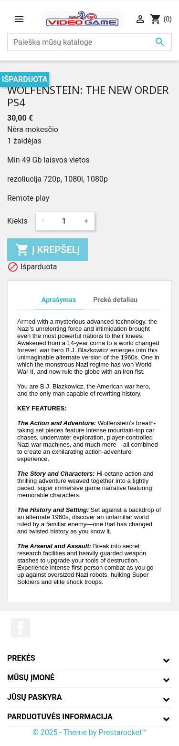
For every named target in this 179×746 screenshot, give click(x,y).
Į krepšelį (47, 250)
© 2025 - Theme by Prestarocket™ (89, 732)
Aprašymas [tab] (59, 300)
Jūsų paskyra (34, 697)
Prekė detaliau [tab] (115, 300)
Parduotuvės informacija (60, 716)
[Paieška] (89, 42)
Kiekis (17, 220)
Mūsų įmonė (30, 677)
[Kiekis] (64, 221)
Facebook (20, 627)
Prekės (21, 658)
